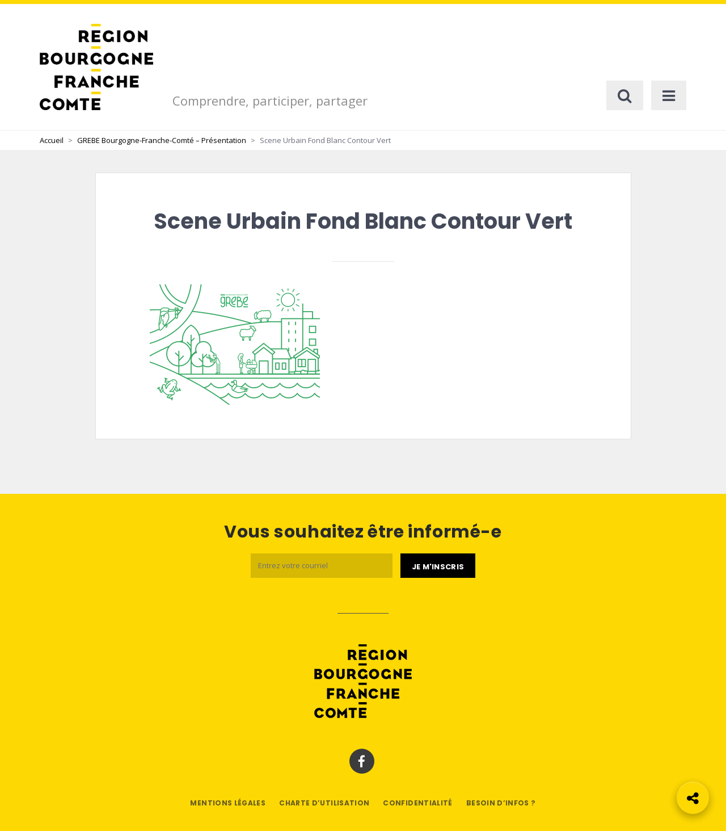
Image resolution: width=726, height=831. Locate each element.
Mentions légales (227, 803)
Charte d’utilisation (324, 803)
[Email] (321, 565)
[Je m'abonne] (437, 565)
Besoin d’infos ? (501, 803)
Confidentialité (417, 803)
